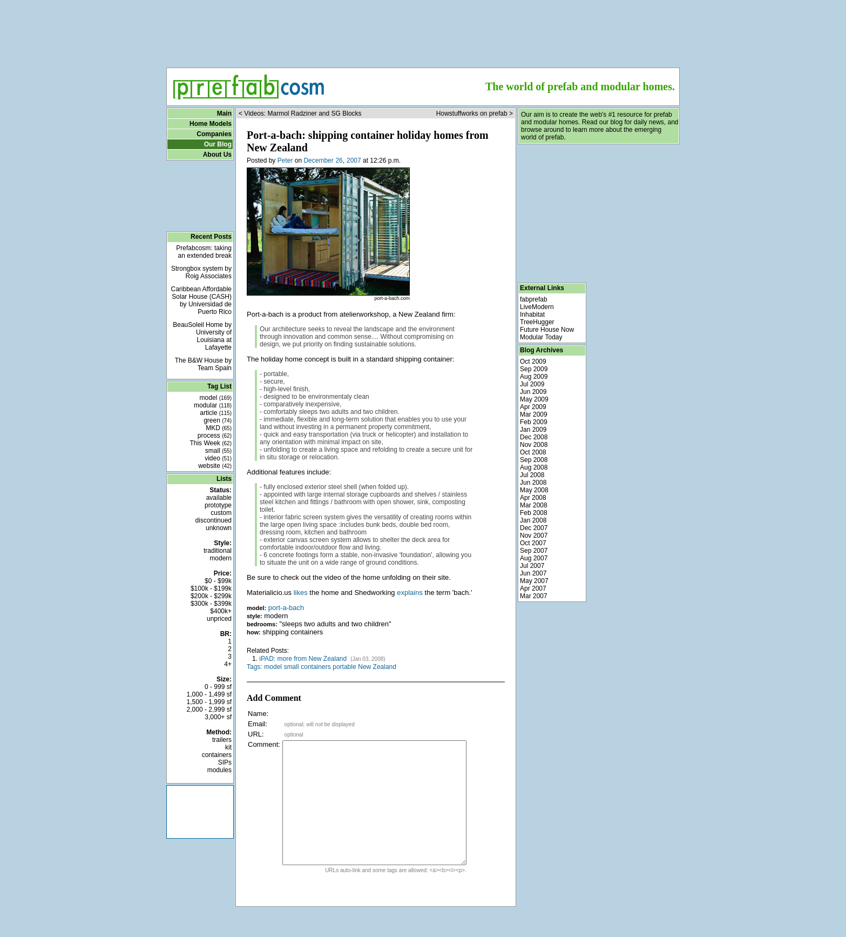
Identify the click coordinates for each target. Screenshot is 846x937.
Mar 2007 (533, 596)
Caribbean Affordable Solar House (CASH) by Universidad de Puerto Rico (201, 300)
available (219, 497)
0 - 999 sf (218, 687)
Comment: (264, 744)
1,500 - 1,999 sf (209, 702)
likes (301, 592)
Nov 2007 (533, 535)
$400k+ (221, 611)
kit (228, 747)
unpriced (219, 619)
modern (220, 558)
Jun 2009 (533, 392)
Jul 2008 (532, 475)
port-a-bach (286, 608)
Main (224, 113)
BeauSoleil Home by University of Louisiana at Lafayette (202, 336)
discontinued (213, 520)
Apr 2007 (533, 588)
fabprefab (533, 299)
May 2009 (534, 399)
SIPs (225, 762)
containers (217, 755)
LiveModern (537, 307)
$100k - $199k (211, 588)
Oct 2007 (533, 543)
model (216, 397)
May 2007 (534, 581)
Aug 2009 (533, 376)
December (318, 160)
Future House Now (547, 329)
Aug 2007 (533, 558)
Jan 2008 (533, 520)
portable (344, 667)
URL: (256, 734)
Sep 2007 (533, 550)
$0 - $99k (218, 581)
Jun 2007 (533, 573)
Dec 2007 (533, 528)
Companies (214, 134)
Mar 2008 (533, 505)
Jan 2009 (533, 429)
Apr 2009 (533, 407)
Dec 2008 (533, 437)
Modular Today (541, 337)
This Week (210, 443)
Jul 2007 (532, 566)
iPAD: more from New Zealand (303, 658)
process (215, 435)
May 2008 (534, 490)
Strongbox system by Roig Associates (201, 272)
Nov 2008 (533, 445)
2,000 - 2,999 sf (209, 709)
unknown (219, 528)
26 (338, 160)
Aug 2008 (533, 467)
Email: (257, 724)
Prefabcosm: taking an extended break (204, 251)
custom (221, 513)
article (216, 413)
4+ (228, 664)
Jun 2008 (533, 482)
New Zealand (377, 667)
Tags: (254, 667)
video (218, 458)
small (218, 450)
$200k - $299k (211, 596)
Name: (258, 714)
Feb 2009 (533, 422)
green (218, 420)
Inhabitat (532, 314)
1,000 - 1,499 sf (209, 694)
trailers (222, 740)
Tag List (219, 386)
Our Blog (218, 144)
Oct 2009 (533, 361)
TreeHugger (537, 322)
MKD (219, 428)
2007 (354, 160)
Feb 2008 (533, 513)
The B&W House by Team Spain (203, 364)
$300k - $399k (211, 603)
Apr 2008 (533, 497)
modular (213, 405)
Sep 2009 (533, 369)
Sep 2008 (533, 460)
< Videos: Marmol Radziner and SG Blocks (300, 113)
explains (410, 592)
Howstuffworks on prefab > (474, 113)
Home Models (210, 124)
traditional (218, 550)
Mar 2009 (533, 414)
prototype (218, 505)
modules (219, 770)
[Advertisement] (423, 30)
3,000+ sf (218, 717)
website (215, 466)
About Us (217, 154)
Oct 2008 (533, 452)
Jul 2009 (532, 384)
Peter (285, 160)
